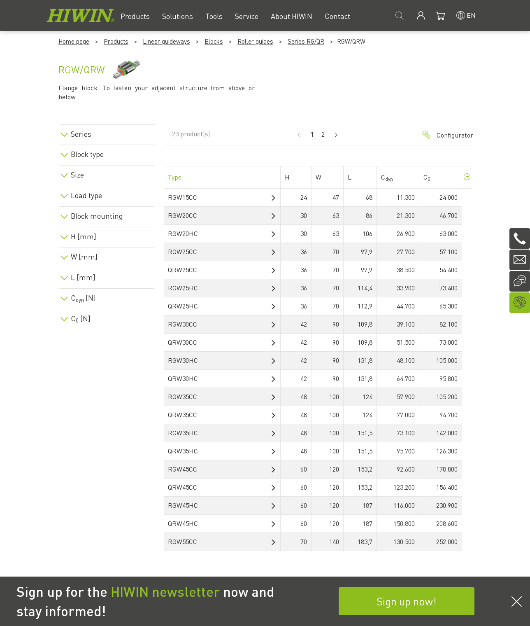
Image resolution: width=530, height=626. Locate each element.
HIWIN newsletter (165, 591)
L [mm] (83, 277)
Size (77, 175)
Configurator (442, 135)
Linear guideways (166, 41)
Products (116, 41)
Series (81, 134)
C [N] (83, 298)
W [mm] (84, 256)
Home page (73, 41)
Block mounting (97, 216)
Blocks (214, 41)
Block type (87, 154)
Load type (86, 195)
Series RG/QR (306, 41)
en (471, 15)
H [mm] (83, 236)
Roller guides (255, 41)
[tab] (107, 132)
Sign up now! (407, 601)
